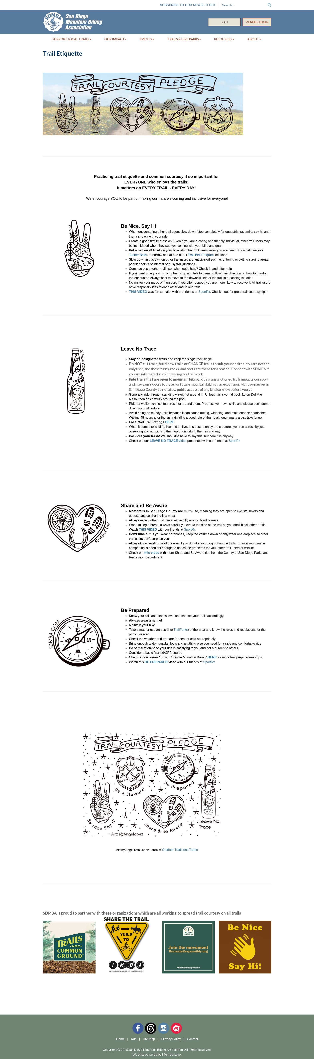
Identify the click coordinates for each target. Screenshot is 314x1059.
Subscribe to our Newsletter (187, 5)
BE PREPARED (156, 662)
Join (133, 1039)
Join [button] (224, 22)
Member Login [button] (256, 22)
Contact (192, 1039)
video (182, 440)
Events (147, 39)
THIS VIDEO (138, 291)
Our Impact (115, 39)
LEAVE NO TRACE (164, 440)
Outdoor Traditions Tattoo (180, 849)
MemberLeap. (171, 1054)
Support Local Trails (71, 39)
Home (120, 1039)
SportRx (204, 291)
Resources (224, 39)
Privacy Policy (171, 1039)
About (254, 39)
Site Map (149, 1039)
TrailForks (181, 629)
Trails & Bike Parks (184, 39)
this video (152, 552)
